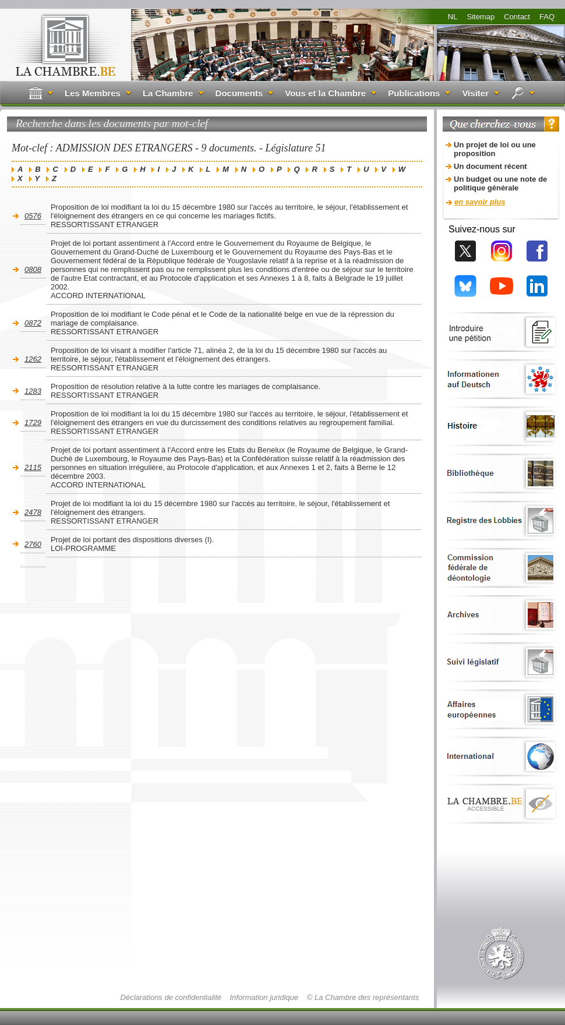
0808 (32, 269)
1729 (32, 422)
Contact (517, 16)
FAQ (547, 16)
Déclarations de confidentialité (171, 997)
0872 (32, 323)
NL (453, 16)
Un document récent (490, 166)
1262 (32, 359)
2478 (32, 512)
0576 (32, 215)
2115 (32, 467)
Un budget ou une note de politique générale (500, 183)
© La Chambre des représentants (363, 997)
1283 (32, 391)
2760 (32, 544)
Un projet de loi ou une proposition (495, 149)
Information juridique (264, 997)
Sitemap (481, 16)
